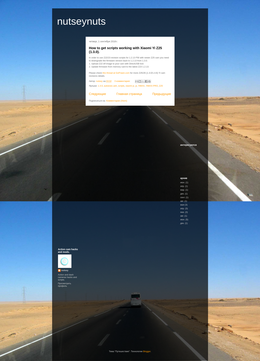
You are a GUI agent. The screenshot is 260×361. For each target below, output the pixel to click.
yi (136, 86)
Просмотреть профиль (64, 284)
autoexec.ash (110, 86)
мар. (182, 190)
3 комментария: (122, 81)
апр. (182, 186)
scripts (121, 86)
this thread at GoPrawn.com (115, 73)
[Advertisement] (69, 89)
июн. (182, 182)
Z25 (161, 86)
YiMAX (141, 86)
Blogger (146, 351)
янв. (182, 212)
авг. (182, 201)
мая (182, 204)
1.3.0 (100, 86)
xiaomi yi (130, 86)
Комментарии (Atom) (116, 100)
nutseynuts (81, 21)
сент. (182, 197)
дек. (182, 193)
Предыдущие (161, 94)
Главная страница (129, 94)
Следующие (97, 94)
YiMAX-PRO (152, 86)
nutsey (64, 270)
